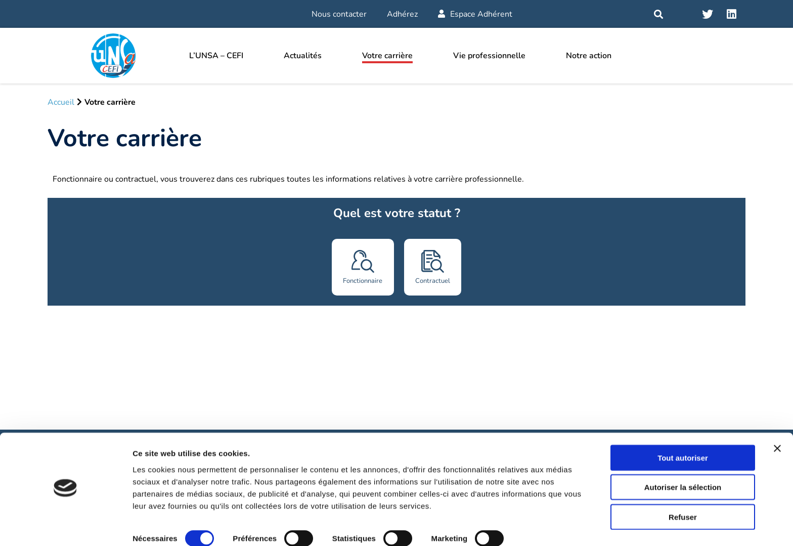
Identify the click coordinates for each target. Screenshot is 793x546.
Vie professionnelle (489, 55)
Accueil (61, 102)
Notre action (588, 55)
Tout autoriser (682, 430)
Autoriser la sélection (683, 459)
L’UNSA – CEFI (216, 55)
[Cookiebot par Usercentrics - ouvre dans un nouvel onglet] (65, 526)
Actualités (303, 55)
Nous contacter (339, 14)
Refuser (683, 489)
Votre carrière (387, 55)
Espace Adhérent (475, 14)
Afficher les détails (167, 526)
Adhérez (402, 14)
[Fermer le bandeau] (777, 420)
